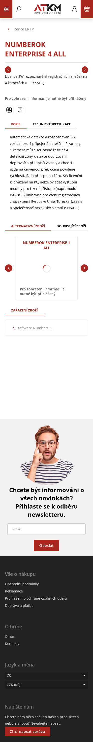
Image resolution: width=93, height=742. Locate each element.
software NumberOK (35, 328)
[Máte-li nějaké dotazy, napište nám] (20, 110)
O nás (10, 636)
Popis (15, 124)
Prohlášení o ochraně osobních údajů (36, 598)
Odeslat (46, 545)
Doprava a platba (19, 605)
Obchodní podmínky (22, 584)
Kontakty (12, 643)
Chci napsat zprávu (27, 731)
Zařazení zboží (24, 310)
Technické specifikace (52, 124)
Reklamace (14, 591)
